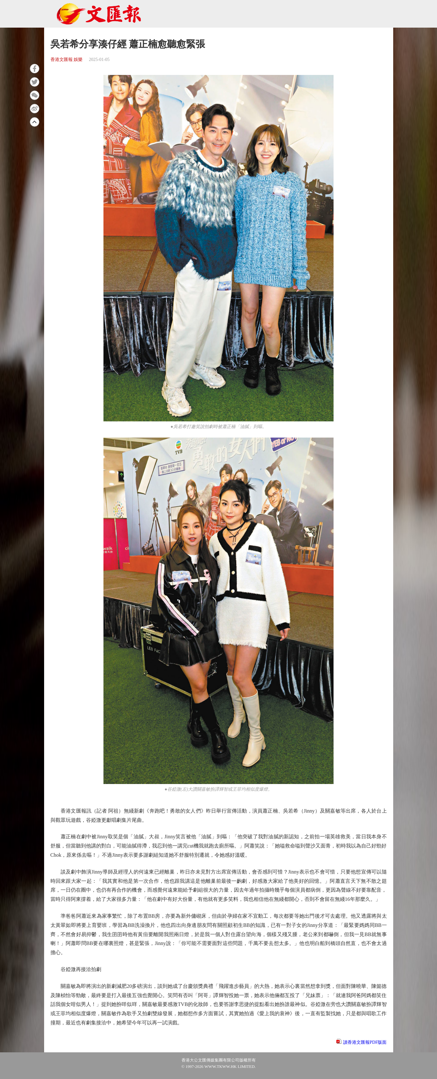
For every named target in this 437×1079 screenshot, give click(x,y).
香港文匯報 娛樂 (66, 59)
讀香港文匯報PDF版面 (365, 1042)
